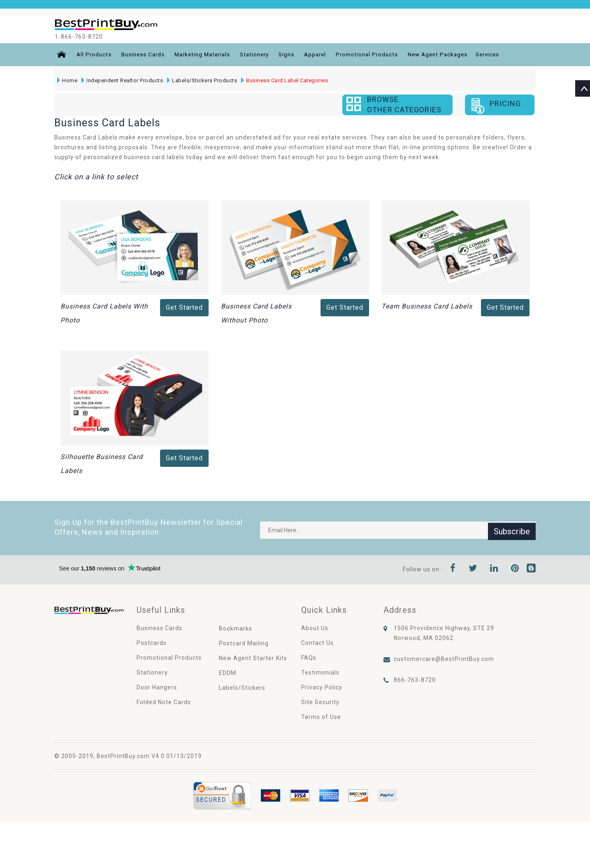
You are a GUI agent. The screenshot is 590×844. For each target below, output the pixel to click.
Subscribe (512, 530)
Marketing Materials (206, 54)
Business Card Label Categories (284, 80)
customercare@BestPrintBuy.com (444, 659)
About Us (314, 628)
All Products (92, 54)
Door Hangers (157, 687)
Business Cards (143, 54)
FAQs (308, 657)
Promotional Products (378, 54)
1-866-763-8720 (86, 37)
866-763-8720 (415, 680)
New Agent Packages (452, 54)
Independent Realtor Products (122, 80)
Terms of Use (321, 717)
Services (505, 54)
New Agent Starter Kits (253, 658)
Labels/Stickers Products (202, 80)
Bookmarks (235, 628)
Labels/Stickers (242, 687)
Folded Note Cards (164, 702)
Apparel (325, 54)
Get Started (184, 307)
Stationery (261, 54)
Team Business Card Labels (426, 306)
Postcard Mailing (244, 643)
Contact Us (317, 643)
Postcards (152, 643)
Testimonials (320, 672)
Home (67, 80)
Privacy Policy (321, 687)
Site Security (320, 702)
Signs (295, 54)
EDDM (227, 673)
